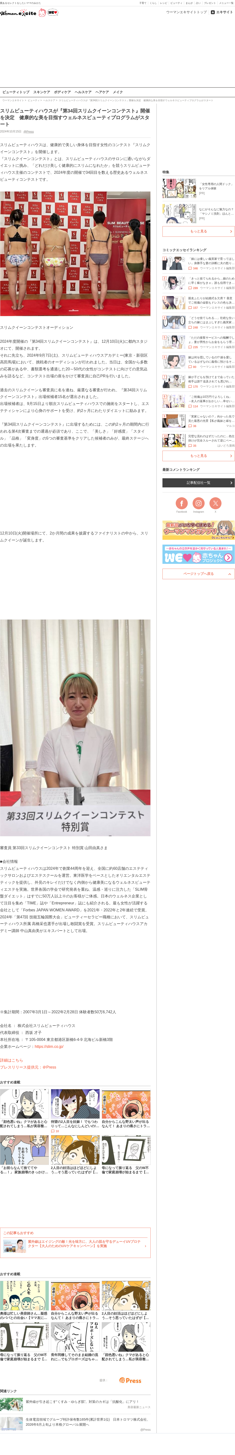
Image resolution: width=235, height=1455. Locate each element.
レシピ (163, 3)
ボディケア (62, 92)
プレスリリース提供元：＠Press (28, 1067)
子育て (143, 3)
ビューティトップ (15, 92)
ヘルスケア (83, 92)
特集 (165, 172)
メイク (118, 92)
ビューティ (176, 3)
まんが (189, 3)
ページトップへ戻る (198, 574)
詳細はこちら (11, 1060)
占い (198, 3)
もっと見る (198, 231)
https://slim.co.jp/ (49, 1047)
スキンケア (41, 92)
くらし (153, 3)
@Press (28, 131)
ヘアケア (102, 92)
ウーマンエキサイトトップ (186, 12)
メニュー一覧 (226, 3)
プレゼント (210, 3)
